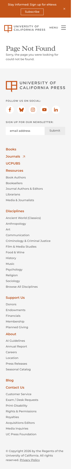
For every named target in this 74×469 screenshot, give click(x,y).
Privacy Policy (30, 460)
